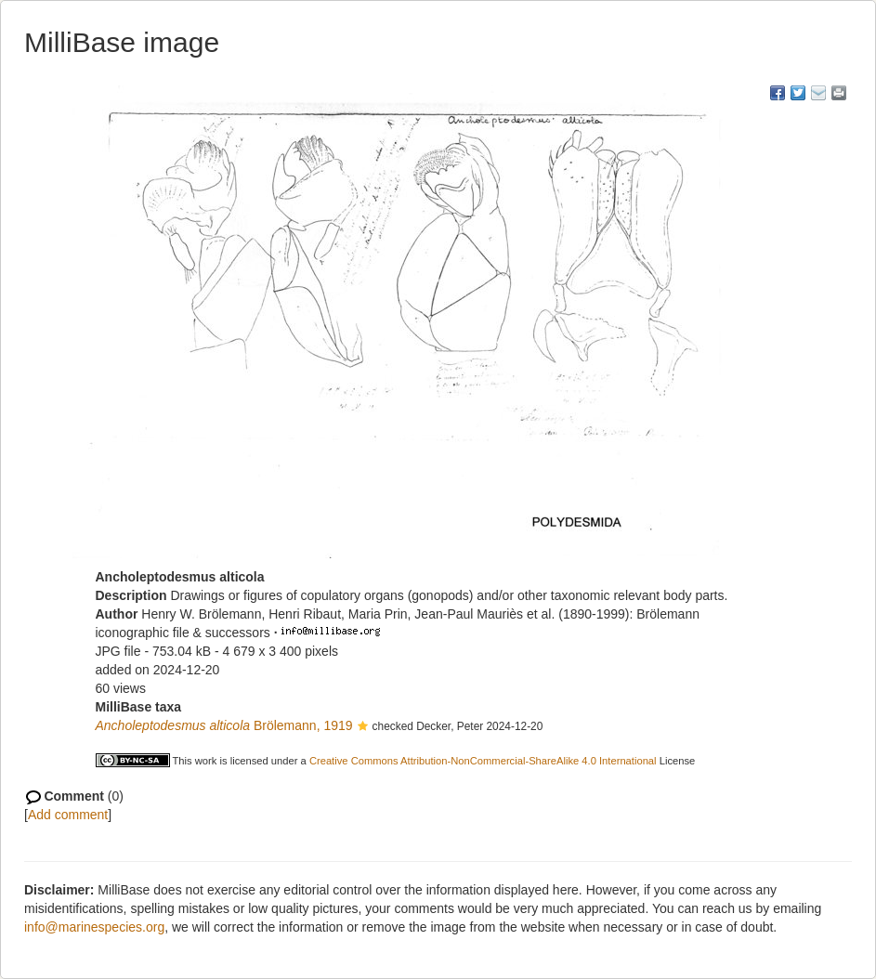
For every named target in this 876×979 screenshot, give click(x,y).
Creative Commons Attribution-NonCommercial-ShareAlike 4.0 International (483, 760)
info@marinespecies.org (94, 927)
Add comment (68, 814)
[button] (363, 727)
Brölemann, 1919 (224, 725)
